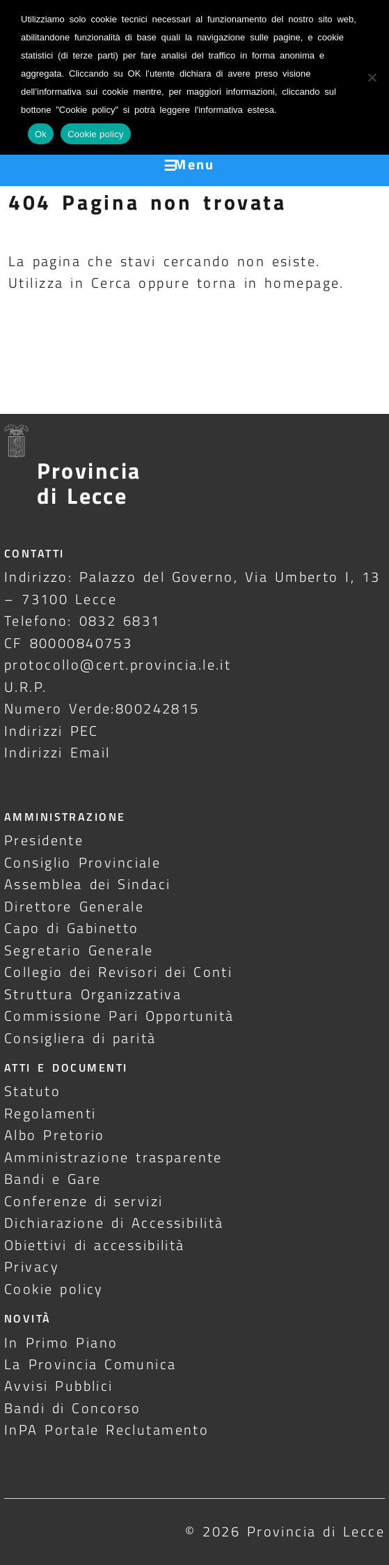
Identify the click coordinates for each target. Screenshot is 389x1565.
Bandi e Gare (53, 1178)
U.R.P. (25, 686)
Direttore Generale (74, 906)
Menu (194, 164)
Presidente (44, 840)
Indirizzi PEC (51, 730)
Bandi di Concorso (72, 1408)
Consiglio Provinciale (82, 862)
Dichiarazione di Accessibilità (113, 1222)
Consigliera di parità (80, 1038)
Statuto (32, 1091)
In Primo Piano (61, 1342)
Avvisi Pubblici (58, 1385)
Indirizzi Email (57, 752)
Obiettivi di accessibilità (94, 1245)
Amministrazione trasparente (113, 1157)
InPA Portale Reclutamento (106, 1429)
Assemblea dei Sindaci (87, 884)
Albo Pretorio (54, 1135)
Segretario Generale (78, 950)
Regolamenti (50, 1113)
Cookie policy (54, 1289)
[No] (372, 77)
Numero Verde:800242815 (102, 708)
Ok (41, 134)
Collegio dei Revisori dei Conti (118, 971)
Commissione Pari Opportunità (119, 1015)
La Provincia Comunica (90, 1364)
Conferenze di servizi (84, 1201)
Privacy (31, 1266)
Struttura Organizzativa (93, 994)
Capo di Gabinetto (71, 928)
